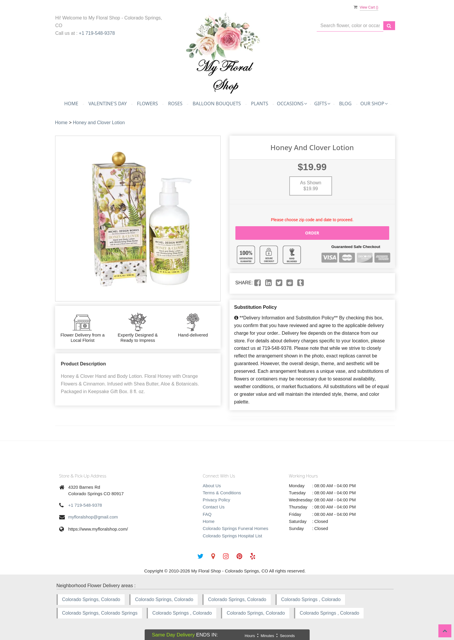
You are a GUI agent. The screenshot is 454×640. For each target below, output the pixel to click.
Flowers (147, 103)
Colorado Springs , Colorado (311, 599)
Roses (175, 103)
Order (312, 233)
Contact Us (213, 506)
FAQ (207, 514)
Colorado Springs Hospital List (232, 535)
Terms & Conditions (222, 492)
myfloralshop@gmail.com (93, 516)
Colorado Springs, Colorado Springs (100, 613)
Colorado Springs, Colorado (91, 599)
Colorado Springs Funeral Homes (235, 528)
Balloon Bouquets (217, 103)
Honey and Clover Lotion (99, 122)
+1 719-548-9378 (97, 33)
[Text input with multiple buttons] (350, 26)
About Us (212, 485)
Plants (259, 103)
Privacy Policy (216, 499)
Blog (345, 103)
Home (71, 103)
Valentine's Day (107, 103)
